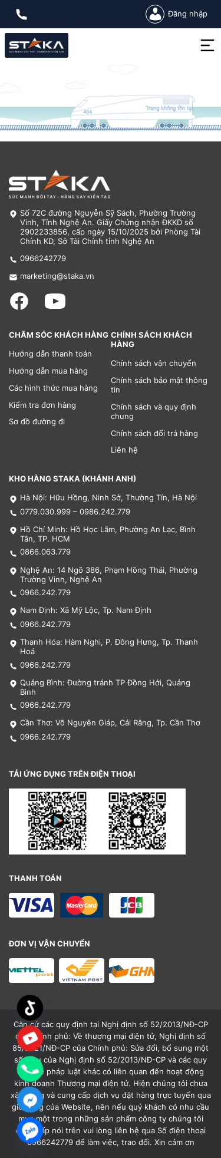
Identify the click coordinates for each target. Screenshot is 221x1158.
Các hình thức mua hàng (53, 388)
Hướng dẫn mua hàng (48, 371)
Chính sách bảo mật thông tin (159, 385)
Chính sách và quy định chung (153, 412)
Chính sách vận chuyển (153, 363)
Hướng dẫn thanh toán (50, 353)
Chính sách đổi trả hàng (154, 433)
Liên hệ (124, 450)
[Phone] (30, 1069)
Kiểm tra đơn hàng (42, 405)
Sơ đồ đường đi (37, 421)
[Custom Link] (30, 1038)
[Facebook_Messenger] (30, 1100)
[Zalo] (30, 1130)
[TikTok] (30, 1008)
